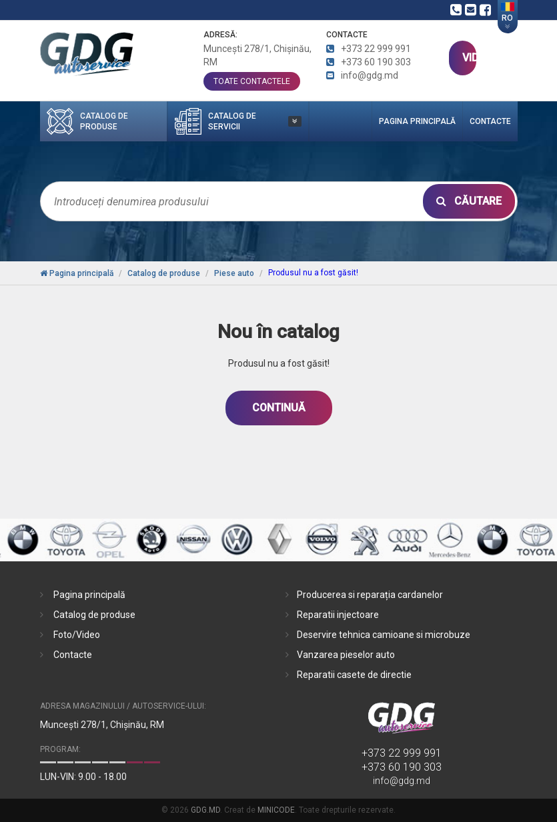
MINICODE (276, 810)
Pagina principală (417, 121)
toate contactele (251, 81)
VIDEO (469, 57)
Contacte (490, 121)
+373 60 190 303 (402, 767)
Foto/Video (76, 634)
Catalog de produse (94, 614)
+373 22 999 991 (402, 753)
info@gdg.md (401, 780)
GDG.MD (205, 810)
